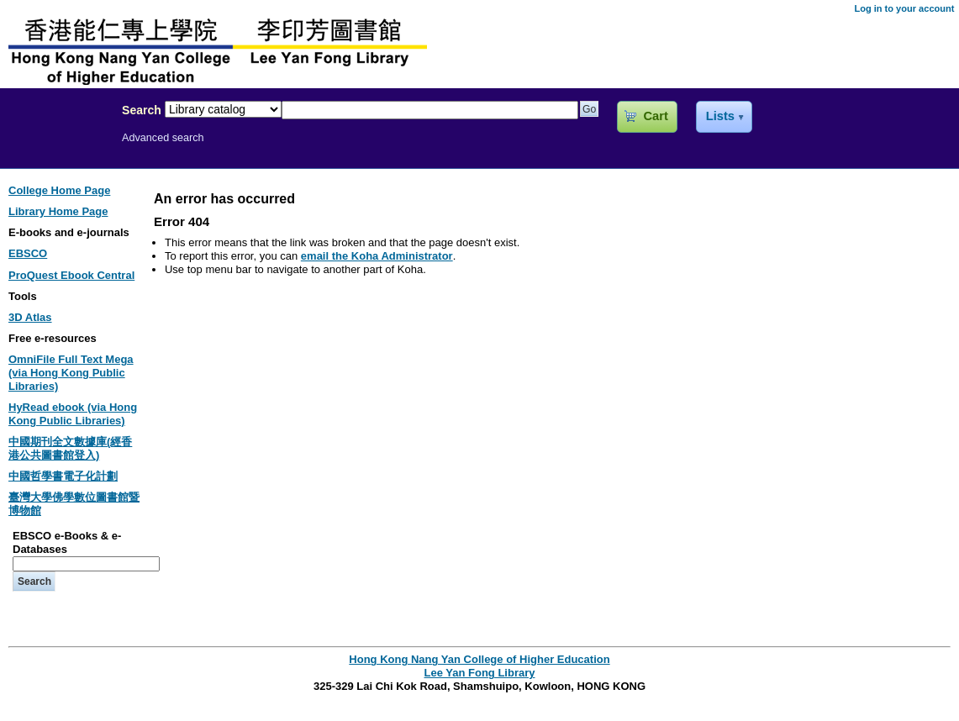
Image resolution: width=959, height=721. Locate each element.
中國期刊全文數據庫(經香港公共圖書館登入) (70, 448)
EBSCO (27, 253)
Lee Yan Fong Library (56, 146)
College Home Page (59, 190)
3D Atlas (30, 317)
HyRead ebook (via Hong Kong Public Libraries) (72, 414)
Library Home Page (58, 211)
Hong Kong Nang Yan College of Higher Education (479, 659)
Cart (655, 116)
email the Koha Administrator (377, 256)
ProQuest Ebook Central (71, 275)
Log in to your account (904, 8)
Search (141, 110)
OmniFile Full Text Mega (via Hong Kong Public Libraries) (71, 372)
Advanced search (163, 138)
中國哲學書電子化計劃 (63, 476)
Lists (720, 116)
